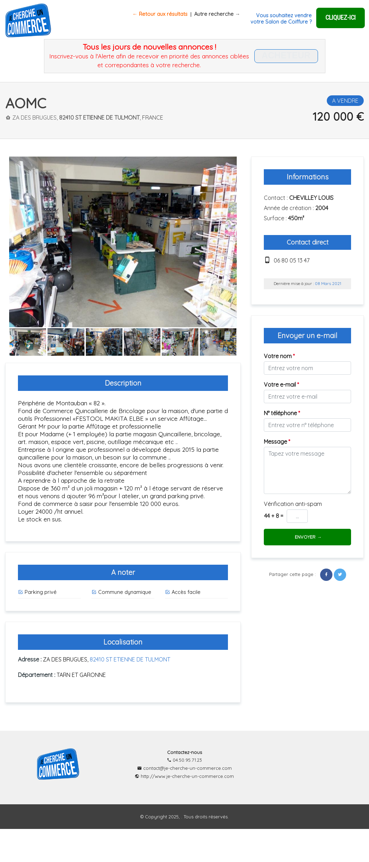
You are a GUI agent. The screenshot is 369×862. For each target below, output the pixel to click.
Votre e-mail (281, 384)
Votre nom (279, 356)
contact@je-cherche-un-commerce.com (184, 768)
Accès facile (183, 592)
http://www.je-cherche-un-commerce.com (184, 776)
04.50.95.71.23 (184, 760)
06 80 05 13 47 (292, 260)
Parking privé (37, 592)
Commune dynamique (121, 592)
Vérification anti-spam (293, 503)
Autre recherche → (217, 14)
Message (277, 441)
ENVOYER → (307, 537)
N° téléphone (282, 413)
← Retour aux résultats (159, 14)
